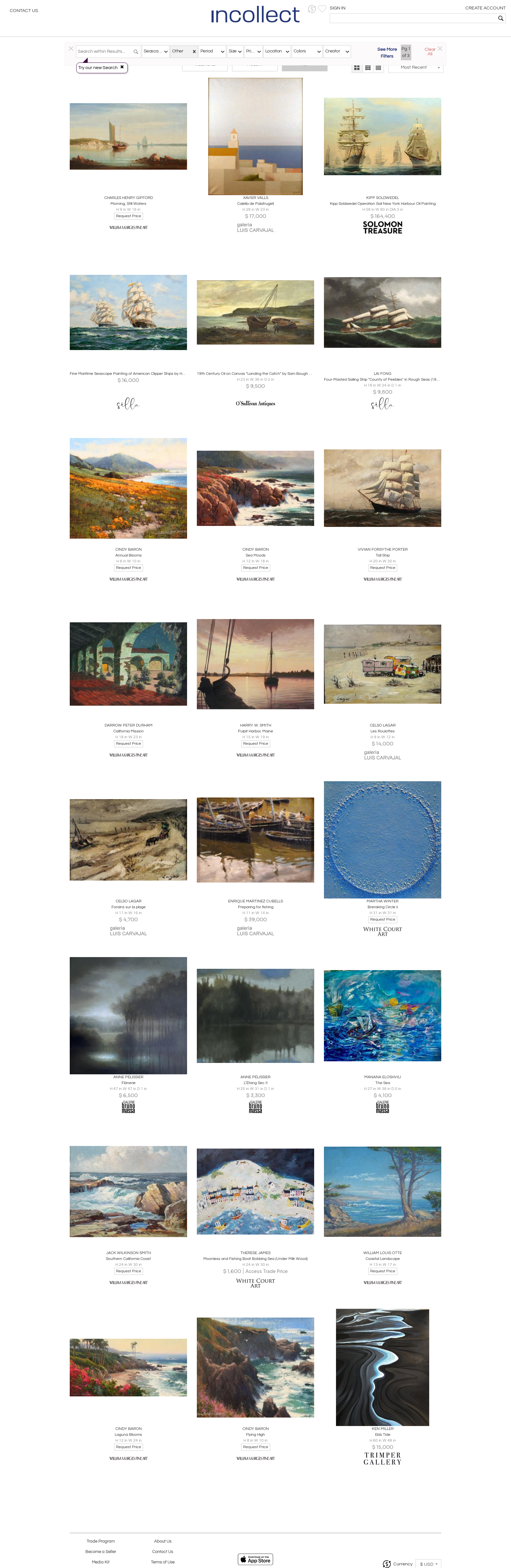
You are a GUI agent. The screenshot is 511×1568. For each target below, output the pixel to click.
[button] (405, 9)
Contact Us (24, 11)
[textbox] (459, 18)
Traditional (205, 69)
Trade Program (101, 1541)
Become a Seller (100, 1552)
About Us (162, 1541)
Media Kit (101, 1562)
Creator (332, 51)
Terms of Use (163, 1562)
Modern (255, 69)
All (304, 69)
